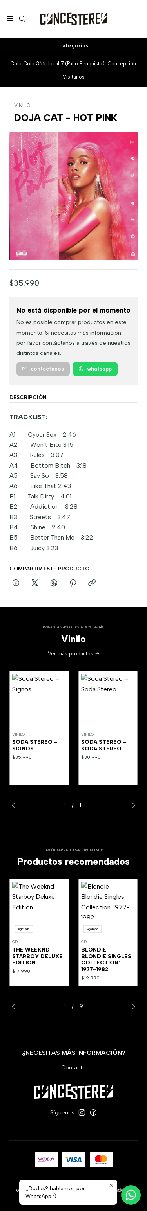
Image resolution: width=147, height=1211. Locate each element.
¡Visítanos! (74, 77)
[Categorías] (73, 46)
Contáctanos (43, 368)
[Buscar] (21, 19)
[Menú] (10, 19)
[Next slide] (132, 805)
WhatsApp (95, 368)
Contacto (73, 1067)
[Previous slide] (15, 805)
